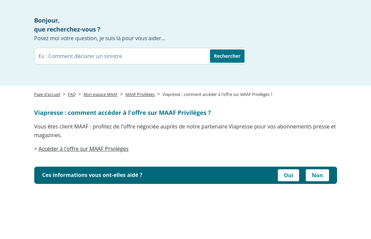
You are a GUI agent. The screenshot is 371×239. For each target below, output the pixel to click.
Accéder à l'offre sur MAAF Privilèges (83, 148)
